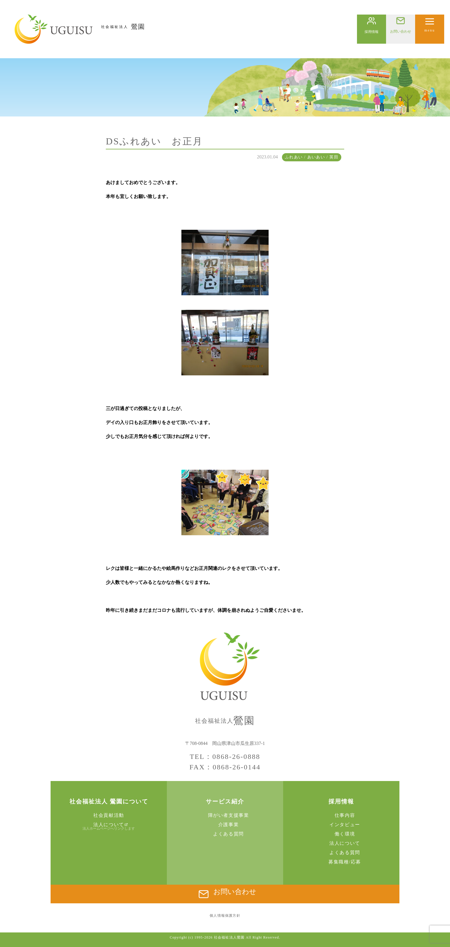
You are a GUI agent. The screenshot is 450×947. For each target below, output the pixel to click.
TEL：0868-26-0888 (225, 756)
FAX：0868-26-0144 (225, 767)
